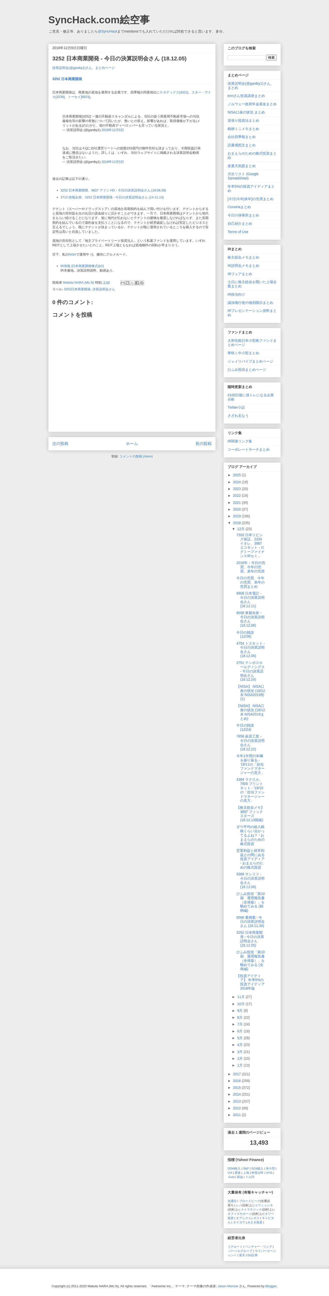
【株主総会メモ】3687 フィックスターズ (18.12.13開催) (250, 813)
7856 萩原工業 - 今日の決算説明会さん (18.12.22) (250, 742)
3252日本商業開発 (77, 289)
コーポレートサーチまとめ (249, 449)
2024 (237, 482)
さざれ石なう (238, 416)
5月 (240, 1038)
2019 (237, 516)
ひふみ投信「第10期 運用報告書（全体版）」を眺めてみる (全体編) (250, 960)
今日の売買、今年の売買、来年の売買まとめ (250, 582)
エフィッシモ (264, 1205)
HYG (269, 1172)
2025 (237, 475)
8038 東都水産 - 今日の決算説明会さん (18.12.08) (250, 619)
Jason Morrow (228, 1286)
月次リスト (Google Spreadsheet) (243, 176)
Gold (231, 1177)
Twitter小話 (236, 407)
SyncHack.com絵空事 (99, 19)
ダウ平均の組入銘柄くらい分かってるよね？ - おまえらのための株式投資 (250, 835)
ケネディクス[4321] (174, 92)
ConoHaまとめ (239, 207)
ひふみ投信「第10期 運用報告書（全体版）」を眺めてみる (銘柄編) (250, 902)
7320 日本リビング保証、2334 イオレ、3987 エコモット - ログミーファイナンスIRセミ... (250, 545)
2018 (237, 523)
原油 (240, 1177)
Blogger (270, 1286)
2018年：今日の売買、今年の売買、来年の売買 (250, 567)
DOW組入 (234, 1168)
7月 (240, 1024)
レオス (254, 1218)
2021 (237, 503)
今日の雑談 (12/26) (245, 634)
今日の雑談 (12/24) (245, 727)
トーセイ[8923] (79, 97)
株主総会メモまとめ (243, 257)
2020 (237, 509)
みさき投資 (254, 1222)
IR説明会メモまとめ (243, 266)
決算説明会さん (103, 289)
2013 (237, 1101)
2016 (237, 1081)
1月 (240, 1065)
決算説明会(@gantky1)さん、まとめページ (83, 68)
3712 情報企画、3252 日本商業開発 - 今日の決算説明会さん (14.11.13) (112, 197)
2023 (237, 489)
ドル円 (249, 1177)
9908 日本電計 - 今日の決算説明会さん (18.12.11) (250, 599)
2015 (237, 1088)
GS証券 (252, 1255)
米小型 (270, 1168)
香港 (238, 1172)
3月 (240, 1052)
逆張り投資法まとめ (243, 121)
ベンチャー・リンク (258, 1246)
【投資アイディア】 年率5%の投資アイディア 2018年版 (250, 982)
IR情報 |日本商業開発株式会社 (83, 266)
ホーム (132, 443)
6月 (240, 1031)
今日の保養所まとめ (243, 215)
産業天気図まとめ (242, 166)
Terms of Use (238, 232)
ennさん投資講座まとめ (246, 96)
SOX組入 (257, 1168)
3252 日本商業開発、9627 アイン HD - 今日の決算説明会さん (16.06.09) (113, 190)
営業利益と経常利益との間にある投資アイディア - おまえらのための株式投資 (250, 859)
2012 (237, 1108)
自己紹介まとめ (240, 223)
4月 (240, 1045)
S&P (246, 1168)
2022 (237, 496)
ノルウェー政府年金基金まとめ (252, 104)
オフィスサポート (240, 1213)
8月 (240, 1017)
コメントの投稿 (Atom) (136, 456)
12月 (241, 529)
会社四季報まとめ (242, 137)
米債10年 (257, 1172)
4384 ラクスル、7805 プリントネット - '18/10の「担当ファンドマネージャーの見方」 (250, 789)
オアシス (242, 1218)
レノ (239, 1205)
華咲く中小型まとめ (243, 353)
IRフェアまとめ (240, 274)
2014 (237, 1094)
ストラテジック (251, 1209)
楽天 (242, 1255)
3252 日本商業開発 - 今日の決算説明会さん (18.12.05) (250, 938)
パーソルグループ (240, 1250)
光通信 (232, 1201)
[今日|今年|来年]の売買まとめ (250, 199)
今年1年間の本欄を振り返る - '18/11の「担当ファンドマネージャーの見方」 (250, 764)
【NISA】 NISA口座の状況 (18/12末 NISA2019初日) (250, 692)
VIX (230, 1172)
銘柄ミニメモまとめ (243, 129)
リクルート (235, 1246)
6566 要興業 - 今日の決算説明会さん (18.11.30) (250, 921)
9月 (240, 1011)
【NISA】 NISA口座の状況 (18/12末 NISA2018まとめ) (250, 712)
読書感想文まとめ (242, 145)
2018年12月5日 (112, 130)
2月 (240, 1058)
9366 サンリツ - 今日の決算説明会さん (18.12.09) (250, 880)
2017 (237, 1074)
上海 (246, 1172)
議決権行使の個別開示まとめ (250, 303)
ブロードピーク (249, 1201)
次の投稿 (60, 443)
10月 (241, 1004)
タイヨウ (239, 1222)
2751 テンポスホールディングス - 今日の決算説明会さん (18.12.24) (250, 671)
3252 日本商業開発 (67, 79)
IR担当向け (236, 294)
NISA (72, 254)
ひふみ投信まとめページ (247, 370)
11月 (241, 997)
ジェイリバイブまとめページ (250, 361)
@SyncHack (107, 31)
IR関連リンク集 (240, 441)
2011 (237, 1115)
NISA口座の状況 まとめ (246, 112)
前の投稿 (204, 443)
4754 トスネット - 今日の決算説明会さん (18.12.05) (250, 649)
